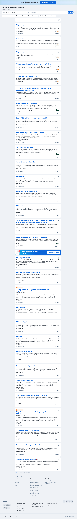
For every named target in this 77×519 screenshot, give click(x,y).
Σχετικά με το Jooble (21, 503)
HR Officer (19, 336)
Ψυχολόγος (20, 25)
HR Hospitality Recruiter (24, 351)
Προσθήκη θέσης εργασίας (37, 506)
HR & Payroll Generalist (23, 258)
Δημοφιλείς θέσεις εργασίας (50, 480)
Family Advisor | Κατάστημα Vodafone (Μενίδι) (31, 118)
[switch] (59, 19)
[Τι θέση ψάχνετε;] (14, 12)
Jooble (72, 516)
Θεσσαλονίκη (17, 482)
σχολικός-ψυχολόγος (34, 487)
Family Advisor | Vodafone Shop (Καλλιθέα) (30, 133)
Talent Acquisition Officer (24, 380)
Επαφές (19, 505)
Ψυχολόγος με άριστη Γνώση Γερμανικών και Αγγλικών (34, 64)
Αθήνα (16, 480)
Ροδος (16, 485)
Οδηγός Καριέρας (50, 505)
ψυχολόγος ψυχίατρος (34, 493)
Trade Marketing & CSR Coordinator (28, 430)
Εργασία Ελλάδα (20, 510)
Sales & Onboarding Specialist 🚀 (27, 459)
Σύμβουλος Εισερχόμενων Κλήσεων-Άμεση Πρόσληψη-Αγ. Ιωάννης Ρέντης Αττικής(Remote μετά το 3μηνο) (35, 221)
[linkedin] (72, 501)
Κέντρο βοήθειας (20, 508)
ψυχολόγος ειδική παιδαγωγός (36, 485)
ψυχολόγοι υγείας (33, 488)
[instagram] (66, 501)
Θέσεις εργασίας (20, 506)
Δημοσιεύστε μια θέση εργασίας (48, 2)
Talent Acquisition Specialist (25, 366)
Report (57, 33)
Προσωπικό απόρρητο (14, 516)
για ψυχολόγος (33, 495)
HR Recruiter (20, 176)
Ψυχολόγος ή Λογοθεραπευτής (26, 76)
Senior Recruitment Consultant (26, 162)
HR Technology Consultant (25, 322)
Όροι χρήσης (5, 516)
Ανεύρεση (70, 12)
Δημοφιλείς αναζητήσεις (20, 476)
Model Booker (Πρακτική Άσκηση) (27, 103)
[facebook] (64, 501)
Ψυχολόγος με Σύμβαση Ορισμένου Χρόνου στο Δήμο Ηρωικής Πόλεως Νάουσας (33, 89)
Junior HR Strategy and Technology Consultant (31, 237)
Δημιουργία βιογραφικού (53, 252)
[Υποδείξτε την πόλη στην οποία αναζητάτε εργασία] (40, 12)
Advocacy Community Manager (26, 191)
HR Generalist (20, 307)
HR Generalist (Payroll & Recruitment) (28, 272)
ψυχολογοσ (32, 480)
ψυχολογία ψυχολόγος (34, 482)
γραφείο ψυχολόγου (34, 490)
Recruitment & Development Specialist (28, 445)
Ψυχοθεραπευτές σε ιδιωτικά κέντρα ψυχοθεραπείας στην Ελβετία (36, 413)
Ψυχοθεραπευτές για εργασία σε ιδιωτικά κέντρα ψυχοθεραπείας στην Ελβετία (32, 290)
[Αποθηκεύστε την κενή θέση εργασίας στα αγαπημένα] (58, 25)
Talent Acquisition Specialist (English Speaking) (31, 395)
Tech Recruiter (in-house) (24, 147)
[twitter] (69, 501)
